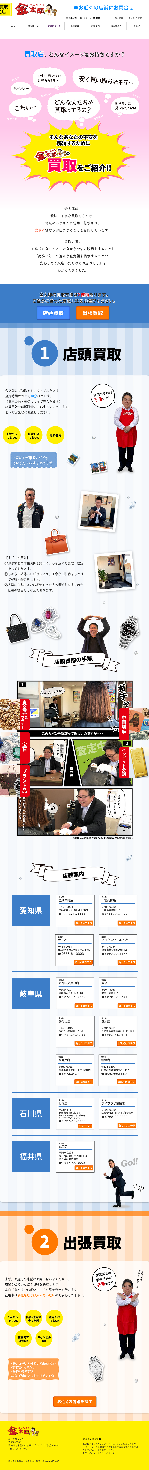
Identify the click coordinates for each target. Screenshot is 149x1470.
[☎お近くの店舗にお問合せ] (104, 7)
